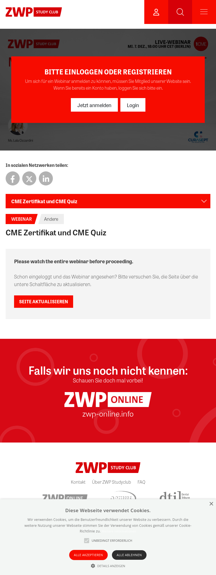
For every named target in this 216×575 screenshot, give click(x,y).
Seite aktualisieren (43, 301)
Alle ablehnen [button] (129, 555)
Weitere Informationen (119, 531)
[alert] (108, 537)
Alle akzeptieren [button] (88, 555)
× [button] (211, 504)
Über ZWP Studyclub (111, 482)
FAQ (141, 482)
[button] (108, 566)
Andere (51, 219)
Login (133, 105)
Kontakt (78, 482)
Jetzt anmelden (94, 105)
